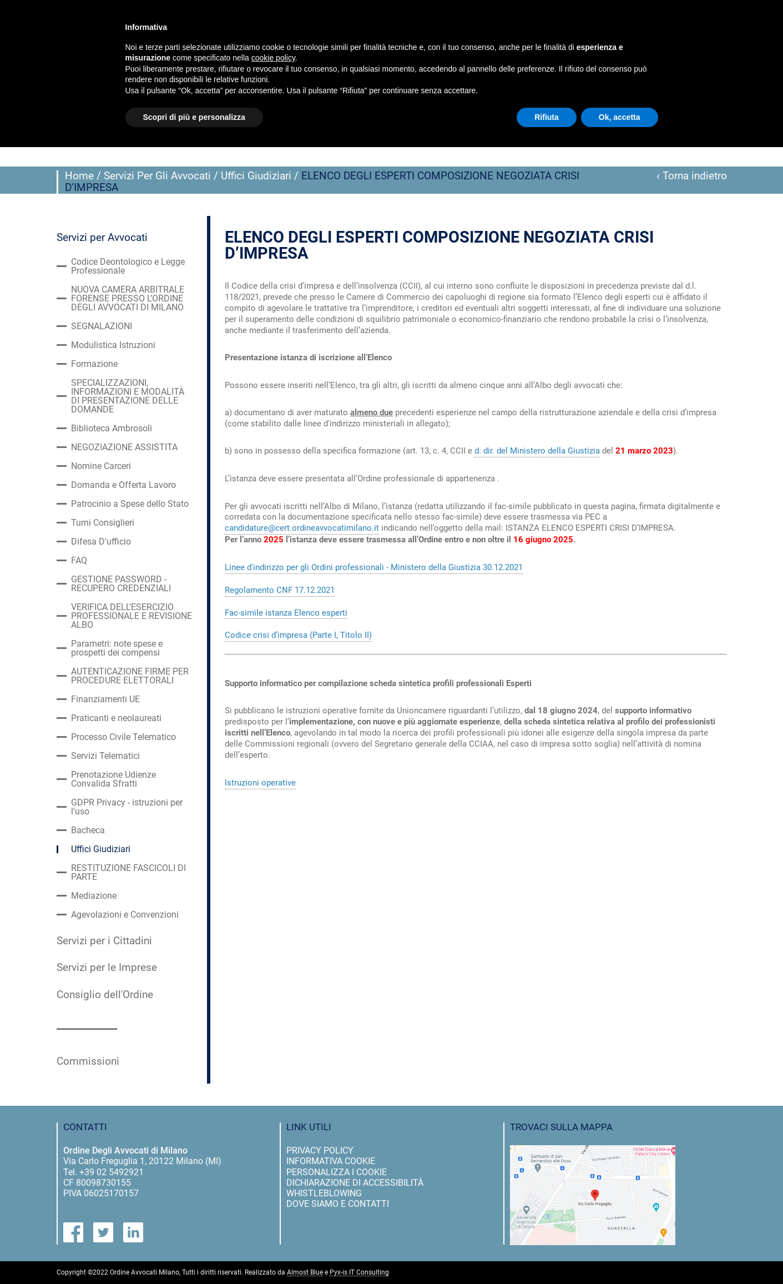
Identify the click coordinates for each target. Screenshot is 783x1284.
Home (79, 176)
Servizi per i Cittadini (104, 941)
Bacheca (88, 830)
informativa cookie (330, 1161)
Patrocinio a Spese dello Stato (130, 504)
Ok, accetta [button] (619, 117)
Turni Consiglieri (102, 522)
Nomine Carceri (101, 466)
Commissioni (88, 1061)
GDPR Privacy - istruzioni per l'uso (127, 807)
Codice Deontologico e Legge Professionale (128, 266)
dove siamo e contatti (337, 1204)
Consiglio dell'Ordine (105, 995)
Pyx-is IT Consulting (359, 1272)
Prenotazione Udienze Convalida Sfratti (113, 779)
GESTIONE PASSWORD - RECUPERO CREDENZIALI (121, 584)
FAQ (79, 560)
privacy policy (319, 1150)
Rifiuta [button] (546, 117)
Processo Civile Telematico (123, 737)
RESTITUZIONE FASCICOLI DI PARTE (128, 873)
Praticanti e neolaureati (116, 718)
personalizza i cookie (336, 1172)
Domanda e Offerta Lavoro (123, 485)
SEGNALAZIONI (101, 326)
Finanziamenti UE (105, 699)
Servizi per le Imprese (107, 967)
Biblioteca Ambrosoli (111, 428)
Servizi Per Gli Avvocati (157, 176)
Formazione (94, 364)
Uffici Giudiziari (256, 176)
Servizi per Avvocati (102, 237)
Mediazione (94, 896)
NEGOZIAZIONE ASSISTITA (124, 447)
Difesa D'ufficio (101, 541)
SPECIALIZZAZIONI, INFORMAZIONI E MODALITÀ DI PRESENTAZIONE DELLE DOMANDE (127, 396)
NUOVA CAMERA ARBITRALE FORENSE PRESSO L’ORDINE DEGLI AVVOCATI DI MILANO (127, 298)
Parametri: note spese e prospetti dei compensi (117, 648)
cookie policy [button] (273, 57)
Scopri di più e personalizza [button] (194, 117)
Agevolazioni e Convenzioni (125, 914)
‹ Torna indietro (691, 176)
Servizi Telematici (105, 756)
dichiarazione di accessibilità (354, 1182)
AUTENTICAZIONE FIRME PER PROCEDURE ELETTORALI (130, 676)
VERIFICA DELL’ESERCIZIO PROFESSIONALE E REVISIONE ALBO (131, 616)
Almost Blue (305, 1272)
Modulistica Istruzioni (113, 345)
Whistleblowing (324, 1193)
